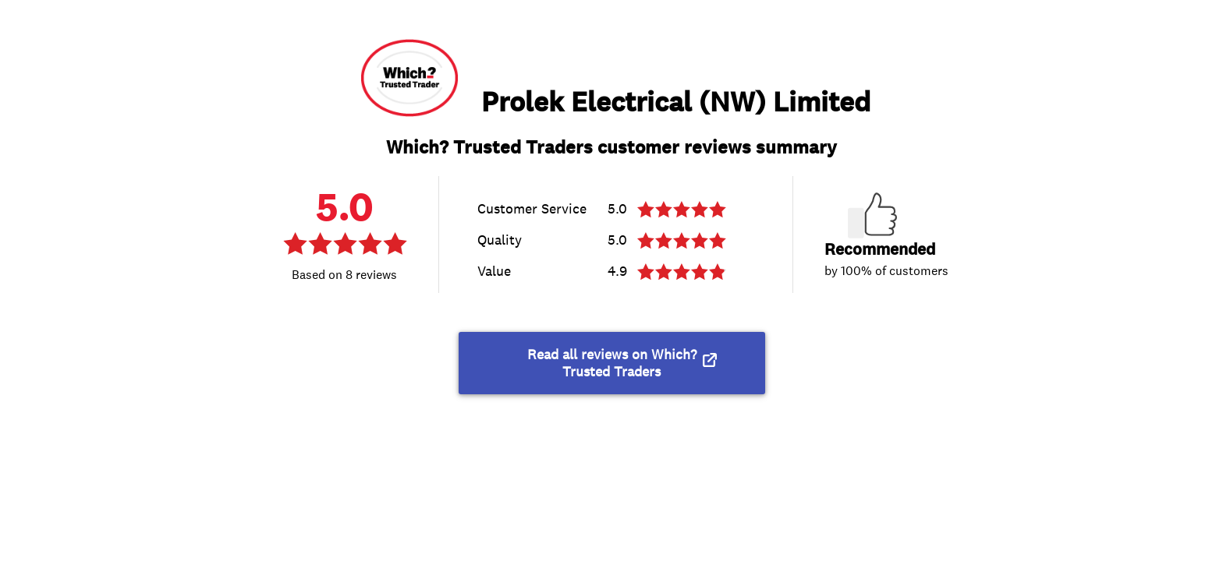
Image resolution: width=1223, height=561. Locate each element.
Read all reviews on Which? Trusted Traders (612, 363)
